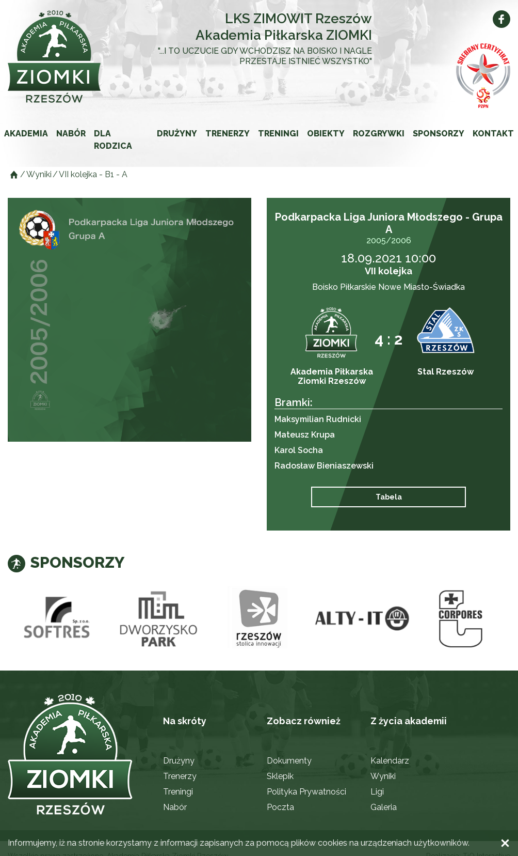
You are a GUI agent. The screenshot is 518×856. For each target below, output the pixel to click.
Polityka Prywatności (306, 792)
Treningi (278, 133)
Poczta (280, 807)
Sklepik (280, 776)
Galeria (383, 807)
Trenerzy (227, 133)
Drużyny (177, 133)
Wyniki (383, 776)
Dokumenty (289, 761)
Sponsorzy (438, 133)
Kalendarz (389, 761)
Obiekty (326, 133)
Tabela (389, 497)
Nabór (71, 133)
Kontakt (493, 133)
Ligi (377, 792)
